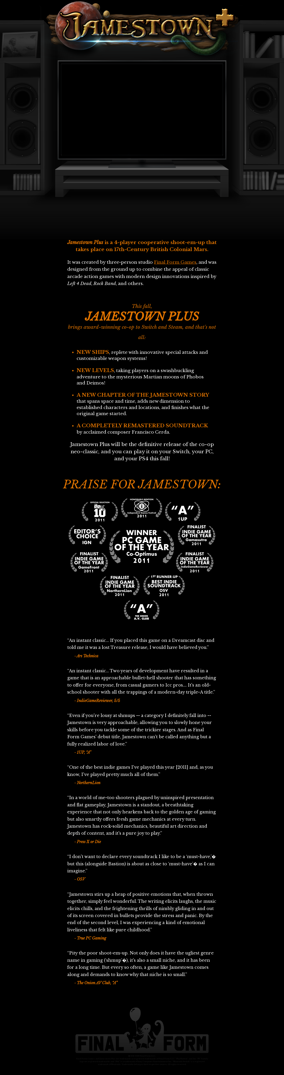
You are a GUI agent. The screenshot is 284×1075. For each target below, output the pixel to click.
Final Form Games (175, 262)
